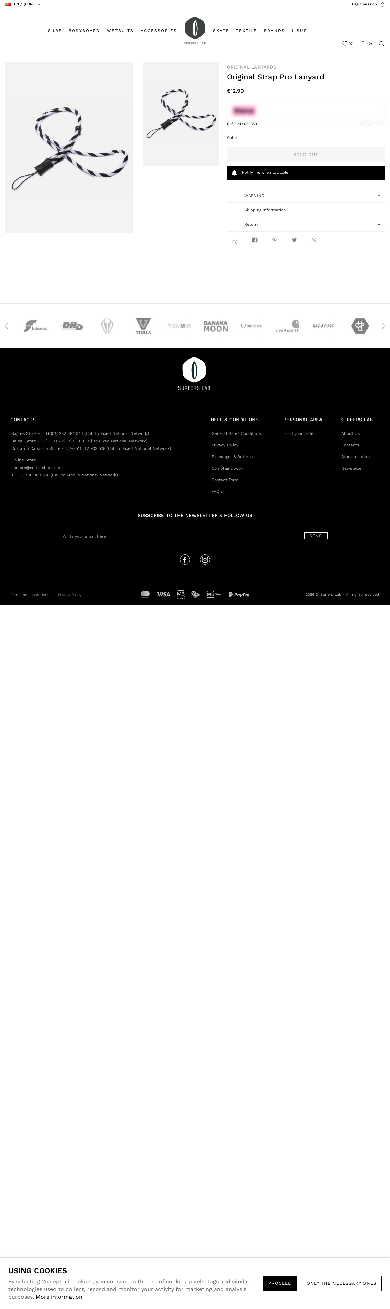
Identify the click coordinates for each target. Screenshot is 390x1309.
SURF (55, 30)
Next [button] (383, 326)
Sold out (305, 154)
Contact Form (225, 479)
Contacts (350, 445)
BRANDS (274, 30)
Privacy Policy (225, 445)
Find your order (299, 433)
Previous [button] (6, 326)
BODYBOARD (84, 30)
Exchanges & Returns (232, 456)
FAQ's (217, 491)
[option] (69, 147)
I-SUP (299, 30)
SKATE (221, 30)
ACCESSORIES (159, 30)
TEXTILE (246, 30)
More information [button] (59, 1297)
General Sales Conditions (237, 433)
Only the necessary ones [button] (341, 1283)
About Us (350, 433)
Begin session (364, 4)
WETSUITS (120, 30)
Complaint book (227, 468)
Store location (355, 456)
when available (259, 172)
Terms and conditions (30, 595)
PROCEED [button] (280, 1283)
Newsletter (352, 468)
